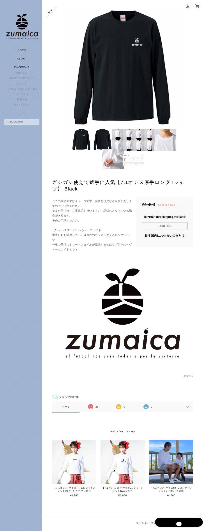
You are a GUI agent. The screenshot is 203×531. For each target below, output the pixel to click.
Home (22, 52)
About (22, 60)
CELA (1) (22, 96)
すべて (67, 406)
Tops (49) (21, 75)
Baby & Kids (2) (22, 80)
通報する (188, 375)
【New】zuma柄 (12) (22, 91)
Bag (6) (21, 85)
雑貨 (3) (22, 101)
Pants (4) (22, 106)
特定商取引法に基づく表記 (182, 522)
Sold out (165, 227)
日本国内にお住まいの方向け (165, 236)
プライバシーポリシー (148, 522)
